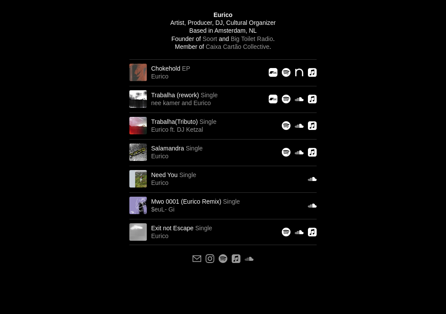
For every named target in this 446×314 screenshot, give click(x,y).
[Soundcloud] (299, 99)
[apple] (236, 258)
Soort (210, 38)
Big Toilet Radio (252, 38)
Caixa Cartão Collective (237, 46)
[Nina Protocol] (299, 72)
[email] (197, 258)
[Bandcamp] (273, 72)
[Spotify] (286, 72)
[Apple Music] (312, 72)
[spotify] (223, 258)
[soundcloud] (249, 258)
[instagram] (210, 258)
